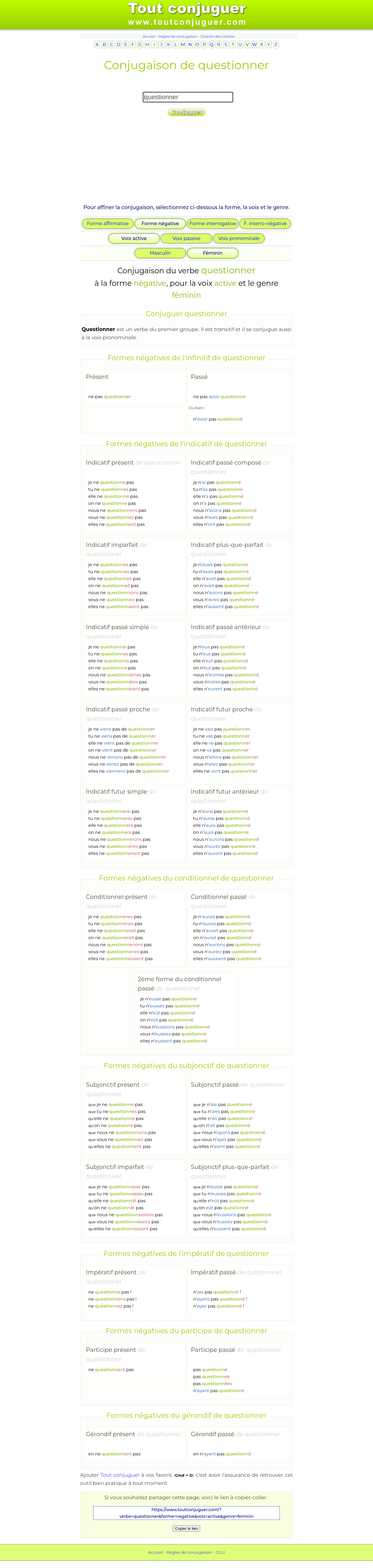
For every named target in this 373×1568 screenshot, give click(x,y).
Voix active (134, 238)
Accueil (149, 36)
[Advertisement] (186, 162)
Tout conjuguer (120, 1475)
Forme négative (160, 223)
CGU (220, 1552)
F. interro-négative (265, 223)
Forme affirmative (108, 223)
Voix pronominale (239, 238)
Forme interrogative (212, 223)
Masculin (160, 253)
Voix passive (186, 238)
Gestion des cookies (218, 36)
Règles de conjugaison (178, 36)
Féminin (212, 253)
